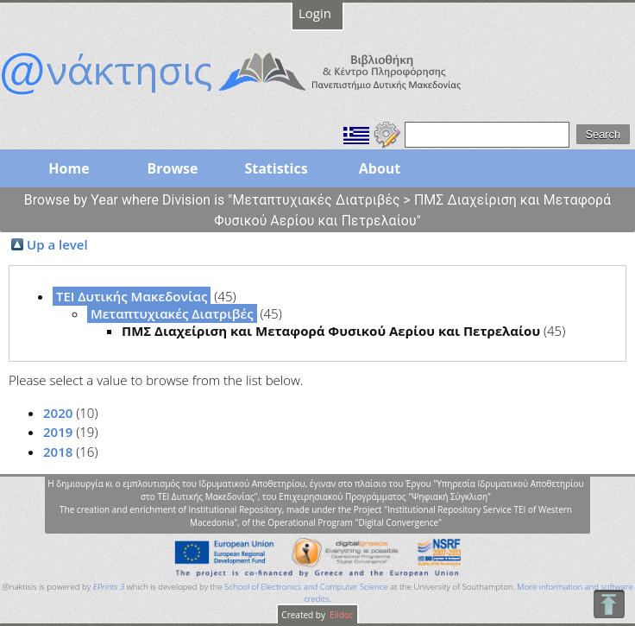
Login (315, 13)
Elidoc (341, 615)
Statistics (275, 168)
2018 (57, 451)
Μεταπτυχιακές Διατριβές (172, 313)
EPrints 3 (109, 586)
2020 (57, 412)
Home (68, 168)
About (380, 168)
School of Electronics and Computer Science (305, 586)
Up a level (57, 244)
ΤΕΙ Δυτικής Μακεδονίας (131, 296)
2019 (57, 431)
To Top (609, 604)
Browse (172, 168)
